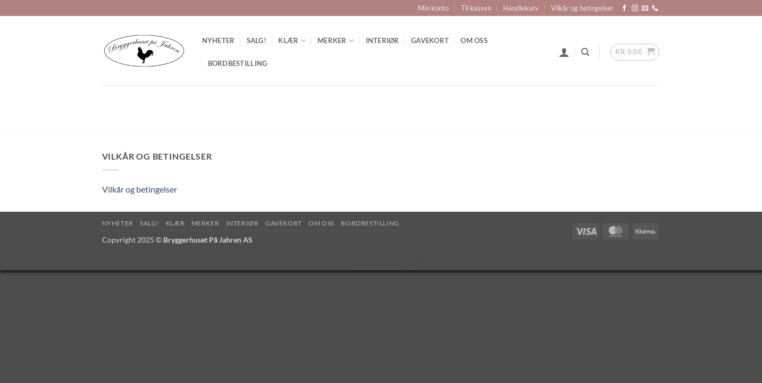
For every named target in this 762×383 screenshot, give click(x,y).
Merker (335, 41)
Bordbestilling (237, 63)
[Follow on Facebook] (624, 8)
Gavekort (430, 40)
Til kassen (476, 8)
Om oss (474, 40)
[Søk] (585, 52)
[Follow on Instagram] (635, 8)
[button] (564, 52)
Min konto (433, 8)
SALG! (256, 40)
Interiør (382, 40)
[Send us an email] (645, 8)
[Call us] (655, 8)
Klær (291, 41)
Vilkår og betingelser (582, 8)
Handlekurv (521, 8)
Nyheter (218, 40)
